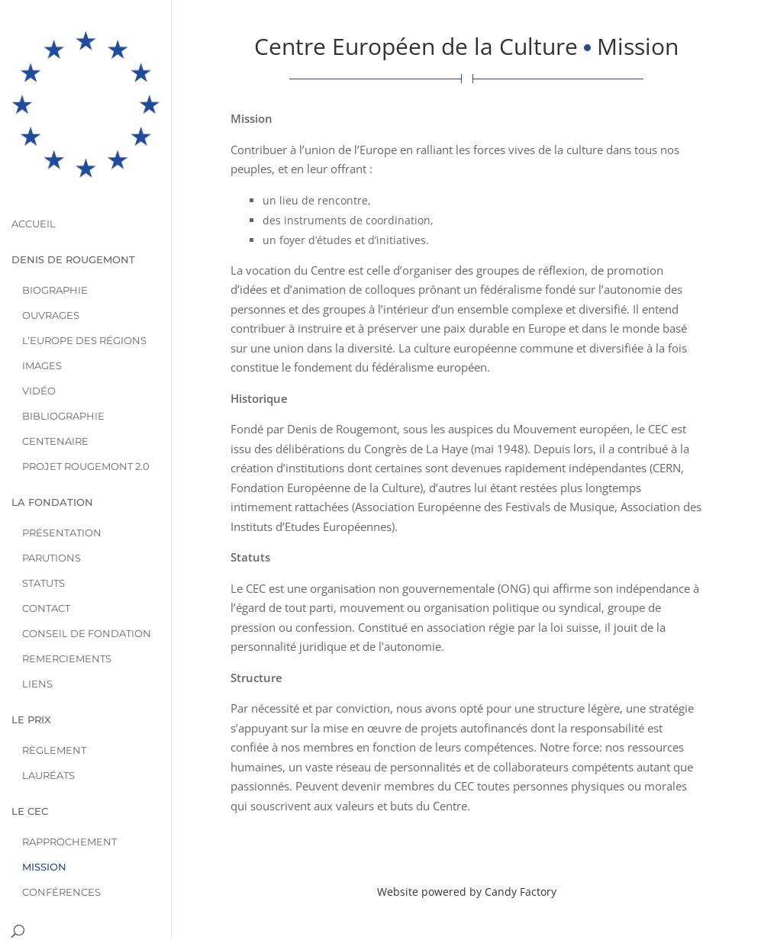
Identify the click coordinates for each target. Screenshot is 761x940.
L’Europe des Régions (84, 290)
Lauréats (48, 725)
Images (42, 315)
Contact (46, 558)
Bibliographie (63, 366)
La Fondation (52, 452)
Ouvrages (50, 265)
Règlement (54, 700)
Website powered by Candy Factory (466, 891)
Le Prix (31, 669)
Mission (44, 816)
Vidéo (39, 340)
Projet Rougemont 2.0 (86, 416)
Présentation (62, 482)
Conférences (61, 842)
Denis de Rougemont (73, 209)
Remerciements (66, 608)
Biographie (55, 240)
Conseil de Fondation (86, 583)
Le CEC (29, 761)
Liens (37, 633)
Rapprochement (69, 791)
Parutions (51, 507)
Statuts (43, 533)
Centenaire (55, 391)
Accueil (33, 173)
